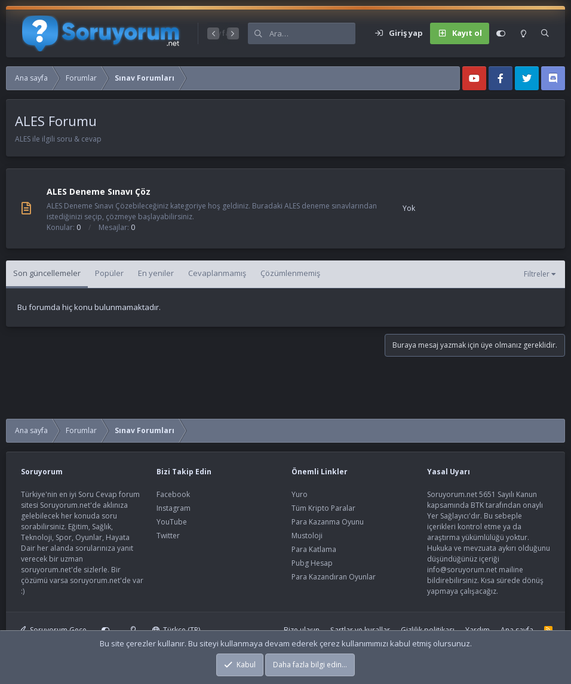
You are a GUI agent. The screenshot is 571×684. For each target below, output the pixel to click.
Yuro (299, 494)
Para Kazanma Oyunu (327, 522)
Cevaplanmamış (217, 273)
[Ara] (312, 33)
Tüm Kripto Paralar (323, 508)
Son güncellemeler (47, 273)
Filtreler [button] (536, 274)
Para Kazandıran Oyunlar (333, 577)
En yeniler (156, 273)
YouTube (171, 522)
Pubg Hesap (312, 563)
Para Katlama (313, 549)
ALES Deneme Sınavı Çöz (99, 191)
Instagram (173, 508)
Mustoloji (307, 535)
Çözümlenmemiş (290, 273)
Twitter (168, 535)
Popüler (109, 273)
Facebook (173, 494)
